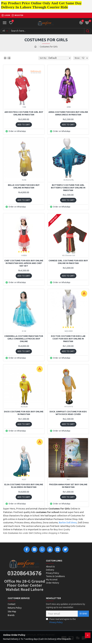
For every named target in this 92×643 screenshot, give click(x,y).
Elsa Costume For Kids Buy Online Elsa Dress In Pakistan (23, 485)
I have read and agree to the (61, 621)
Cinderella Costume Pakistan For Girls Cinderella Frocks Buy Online (23, 338)
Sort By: (43, 58)
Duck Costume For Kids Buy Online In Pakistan (23, 412)
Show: (77, 58)
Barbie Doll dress (68, 522)
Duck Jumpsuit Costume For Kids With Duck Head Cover (68, 412)
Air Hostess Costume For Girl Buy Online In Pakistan (23, 113)
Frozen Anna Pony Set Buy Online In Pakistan (68, 485)
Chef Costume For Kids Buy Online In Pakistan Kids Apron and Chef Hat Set (23, 263)
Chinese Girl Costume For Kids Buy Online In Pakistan (68, 261)
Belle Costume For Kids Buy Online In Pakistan (23, 186)
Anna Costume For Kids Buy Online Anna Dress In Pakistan (68, 113)
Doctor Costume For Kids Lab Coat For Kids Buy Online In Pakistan (68, 338)
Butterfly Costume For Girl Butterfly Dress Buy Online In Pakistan (68, 187)
